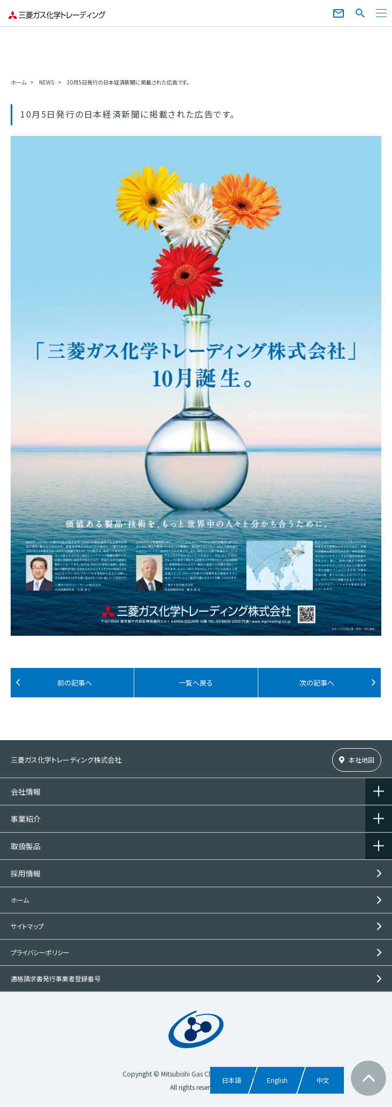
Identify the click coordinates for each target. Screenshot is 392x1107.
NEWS (46, 82)
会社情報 (26, 791)
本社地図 (361, 759)
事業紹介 (26, 818)
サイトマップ (27, 926)
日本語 (231, 1080)
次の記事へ (316, 683)
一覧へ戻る (196, 683)
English (277, 1080)
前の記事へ (74, 683)
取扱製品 (26, 846)
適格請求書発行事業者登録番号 (56, 978)
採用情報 (26, 873)
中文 (323, 1080)
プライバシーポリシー (40, 952)
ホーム (18, 82)
